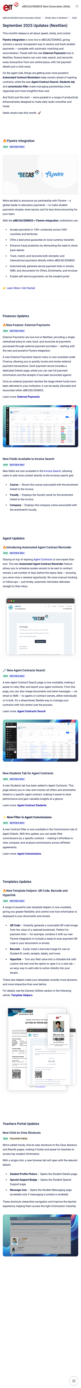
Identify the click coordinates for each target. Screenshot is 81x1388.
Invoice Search (52, 471)
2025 (74, 18)
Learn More (13, 288)
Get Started (28, 288)
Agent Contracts (43, 559)
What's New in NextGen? (56, 18)
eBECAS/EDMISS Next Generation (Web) (46, 6)
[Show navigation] (73, 1380)
